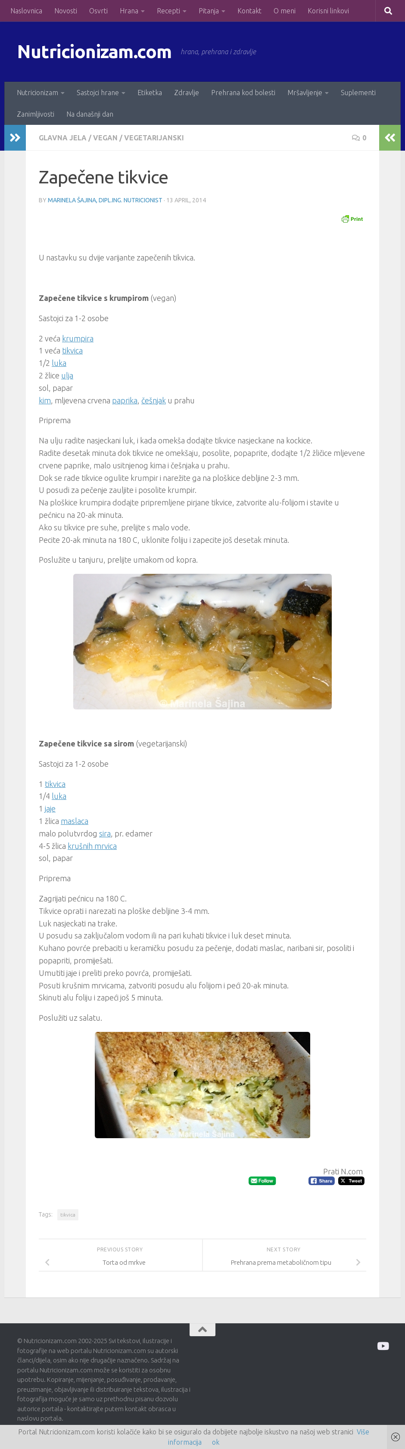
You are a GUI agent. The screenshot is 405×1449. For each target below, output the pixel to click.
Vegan (105, 138)
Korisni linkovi (328, 11)
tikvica (72, 350)
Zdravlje (186, 92)
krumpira (77, 338)
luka (59, 363)
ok (215, 1442)
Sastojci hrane (98, 92)
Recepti (168, 11)
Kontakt (249, 11)
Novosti (65, 11)
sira (105, 833)
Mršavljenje (304, 92)
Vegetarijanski (154, 138)
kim (45, 400)
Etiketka (149, 92)
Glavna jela (63, 138)
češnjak (153, 400)
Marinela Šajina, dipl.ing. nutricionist (105, 200)
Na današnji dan (89, 114)
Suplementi (358, 92)
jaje (50, 808)
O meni (285, 11)
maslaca (74, 821)
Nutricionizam (37, 92)
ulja (67, 375)
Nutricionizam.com (94, 51)
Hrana (129, 11)
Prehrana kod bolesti (243, 92)
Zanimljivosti (35, 114)
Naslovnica (26, 11)
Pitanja (209, 11)
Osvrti (98, 11)
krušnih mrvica (92, 846)
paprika (124, 400)
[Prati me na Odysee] (382, 1346)
